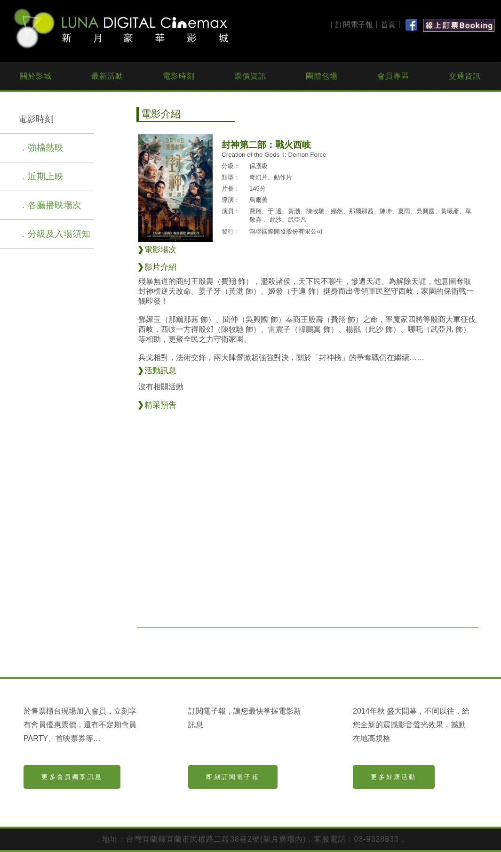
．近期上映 (41, 176)
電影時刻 (179, 76)
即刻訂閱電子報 (232, 776)
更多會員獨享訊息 (72, 776)
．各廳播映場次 (50, 205)
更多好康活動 (393, 776)
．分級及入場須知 (54, 234)
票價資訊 (250, 76)
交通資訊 (465, 76)
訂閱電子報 (354, 25)
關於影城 (36, 76)
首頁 (388, 25)
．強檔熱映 (41, 148)
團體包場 (322, 76)
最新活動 (107, 76)
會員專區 (393, 76)
